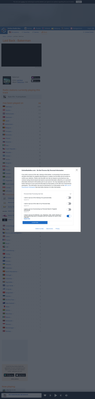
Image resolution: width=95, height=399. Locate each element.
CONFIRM (35, 222)
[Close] (77, 170)
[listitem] (47, 194)
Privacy (58, 228)
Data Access (49, 228)
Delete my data (39, 228)
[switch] (69, 197)
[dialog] (47, 199)
